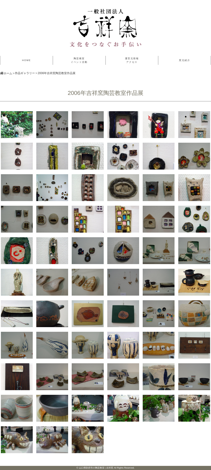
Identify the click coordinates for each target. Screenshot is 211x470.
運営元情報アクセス (132, 60)
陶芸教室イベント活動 (79, 60)
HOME (26, 60)
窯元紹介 (184, 60)
